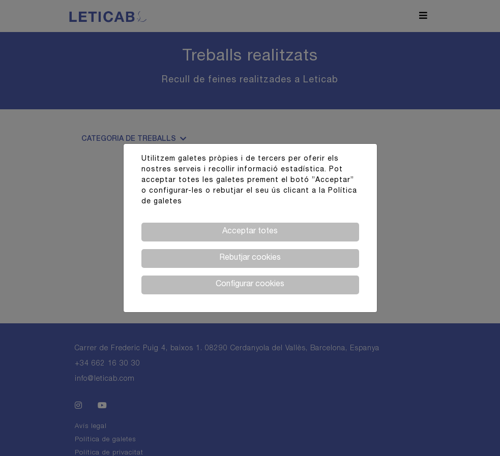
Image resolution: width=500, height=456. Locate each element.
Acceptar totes (250, 232)
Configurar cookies (250, 285)
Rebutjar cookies (250, 258)
